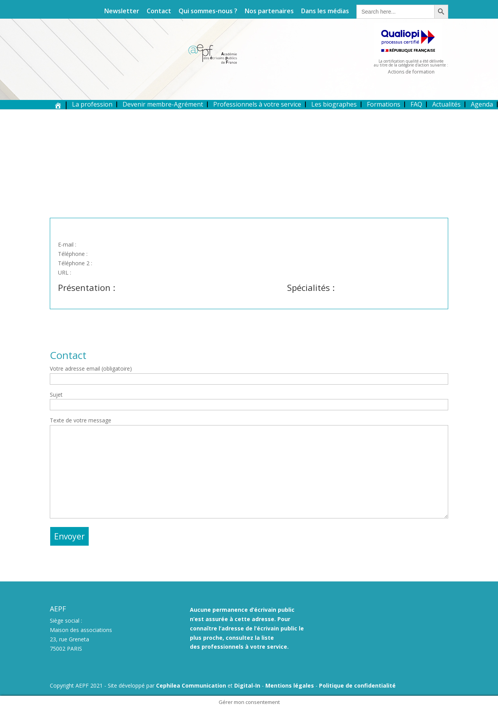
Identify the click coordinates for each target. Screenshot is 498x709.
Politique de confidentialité (357, 685)
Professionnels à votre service (257, 104)
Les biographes (334, 104)
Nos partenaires (269, 11)
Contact (159, 11)
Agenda (482, 104)
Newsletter (121, 11)
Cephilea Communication (191, 685)
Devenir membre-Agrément (163, 104)
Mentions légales (289, 685)
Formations (383, 104)
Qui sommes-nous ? (208, 11)
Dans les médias (325, 11)
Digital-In (247, 685)
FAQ (416, 104)
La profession (92, 104)
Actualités (446, 104)
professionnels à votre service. (245, 646)
